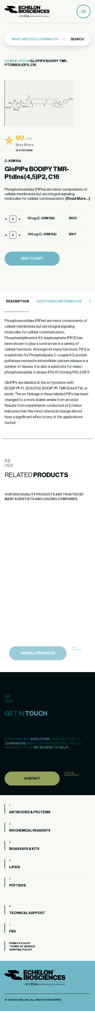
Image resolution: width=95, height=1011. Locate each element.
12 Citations (24, 150)
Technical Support (27, 913)
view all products (38, 661)
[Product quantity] (12, 219)
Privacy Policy (19, 943)
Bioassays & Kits (24, 849)
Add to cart (32, 258)
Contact (32, 786)
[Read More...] (78, 199)
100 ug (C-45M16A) (42, 234)
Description (17, 301)
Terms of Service (22, 946)
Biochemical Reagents (29, 830)
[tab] (17, 302)
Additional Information (59, 301)
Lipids (22, 61)
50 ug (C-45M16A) (41, 218)
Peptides (17, 885)
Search (77, 39)
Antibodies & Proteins (29, 812)
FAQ (12, 931)
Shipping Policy (20, 949)
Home (9, 61)
